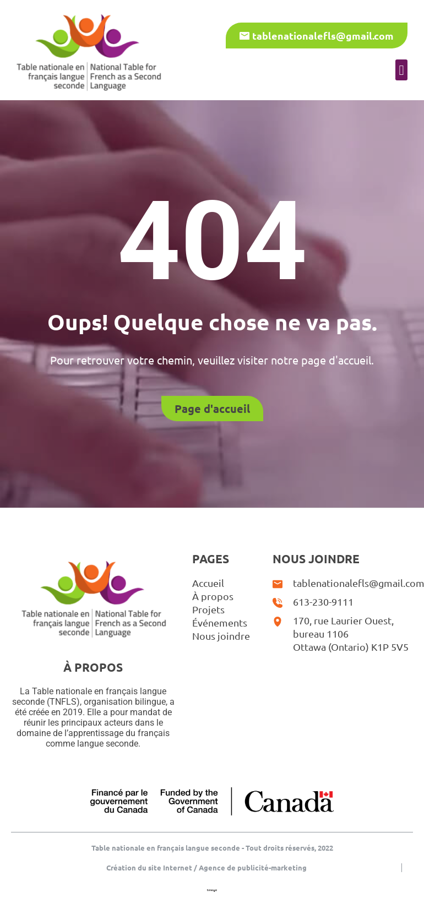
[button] (401, 69)
